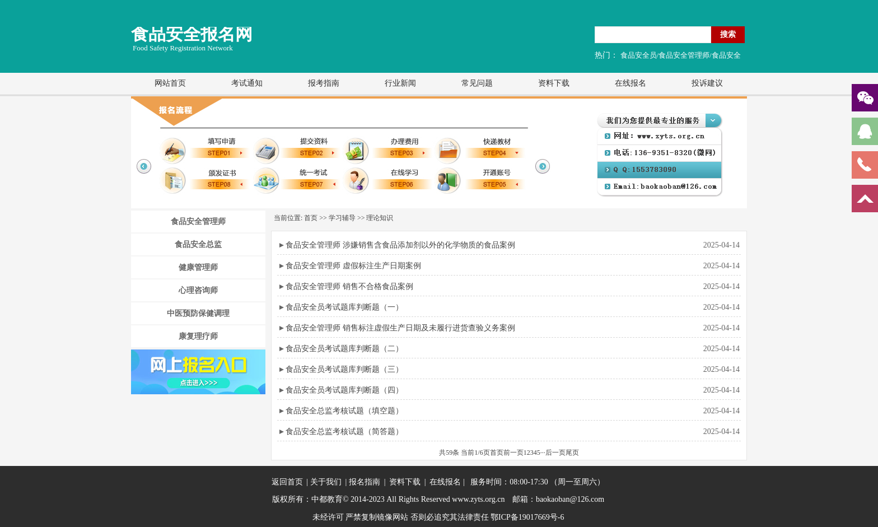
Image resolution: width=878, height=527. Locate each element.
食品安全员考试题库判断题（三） (344, 369)
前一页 (513, 452)
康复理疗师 (198, 336)
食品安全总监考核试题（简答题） (344, 431)
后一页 (555, 452)
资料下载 (553, 83)
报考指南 (323, 83)
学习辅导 (342, 218)
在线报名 (630, 83)
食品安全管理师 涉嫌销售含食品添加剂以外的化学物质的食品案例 (400, 245)
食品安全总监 (198, 244)
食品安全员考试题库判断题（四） (344, 390)
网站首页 (170, 83)
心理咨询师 (198, 290)
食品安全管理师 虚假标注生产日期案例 (353, 266)
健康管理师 (198, 267)
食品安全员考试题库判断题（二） (344, 348)
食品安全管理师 (198, 221)
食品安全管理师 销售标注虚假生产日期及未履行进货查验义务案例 (400, 328)
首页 (310, 218)
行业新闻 (400, 83)
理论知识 (379, 218)
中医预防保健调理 (198, 313)
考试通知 (247, 83)
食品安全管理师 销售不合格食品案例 (349, 286)
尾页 (572, 452)
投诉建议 (707, 83)
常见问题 (477, 83)
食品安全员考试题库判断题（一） (344, 307)
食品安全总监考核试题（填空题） (344, 411)
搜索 (728, 34)
